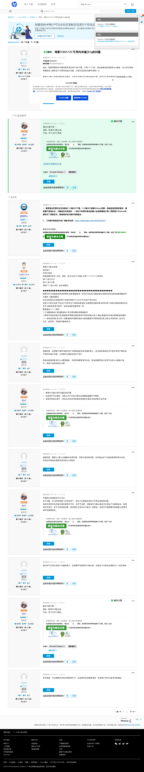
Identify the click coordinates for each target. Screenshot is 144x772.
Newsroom (6, 754)
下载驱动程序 (64, 743)
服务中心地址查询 (65, 752)
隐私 (27, 762)
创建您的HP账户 (44, 36)
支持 (60, 740)
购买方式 (34, 740)
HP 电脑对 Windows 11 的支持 (107, 26)
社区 (60, 749)
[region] (73, 90)
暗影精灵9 (72, 172)
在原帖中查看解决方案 (52, 163)
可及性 (20, 762)
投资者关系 (7, 749)
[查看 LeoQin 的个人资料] (24, 59)
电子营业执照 (71, 762)
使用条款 (129, 725)
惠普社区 (11, 17)
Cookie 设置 (63, 98)
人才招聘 (6, 746)
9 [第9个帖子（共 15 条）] (18, 148)
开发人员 (90, 746)
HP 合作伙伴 (91, 740)
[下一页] (133, 711)
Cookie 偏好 (44, 762)
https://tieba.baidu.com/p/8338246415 (90, 220)
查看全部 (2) (53, 176)
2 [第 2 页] (126, 712)
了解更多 (60, 36)
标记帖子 (24, 79)
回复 (49, 181)
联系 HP (6, 743)
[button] (133, 49)
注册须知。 (138, 725)
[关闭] (112, 79)
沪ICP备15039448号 (57, 762)
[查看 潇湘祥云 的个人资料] (24, 216)
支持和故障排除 (64, 746)
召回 (5, 762)
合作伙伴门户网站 (93, 743)
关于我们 (6, 740)
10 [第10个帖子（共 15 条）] (18, 699)
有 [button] (68, 187)
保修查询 (62, 754)
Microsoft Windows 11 (57, 172)
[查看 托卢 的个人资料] (24, 134)
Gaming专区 (22, 17)
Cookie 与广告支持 (94, 91)
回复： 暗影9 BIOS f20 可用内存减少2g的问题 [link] (54, 17)
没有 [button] (74, 187)
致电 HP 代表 (35, 746)
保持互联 (118, 740)
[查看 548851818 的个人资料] (24, 274)
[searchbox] (101, 4)
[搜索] (69, 11)
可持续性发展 (8, 752)
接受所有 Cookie (80, 98)
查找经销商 (35, 749)
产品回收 (12, 762)
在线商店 (34, 743)
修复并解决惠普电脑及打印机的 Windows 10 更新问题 (115, 41)
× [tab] (137, 16)
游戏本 (32, 17)
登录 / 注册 (130, 11)
